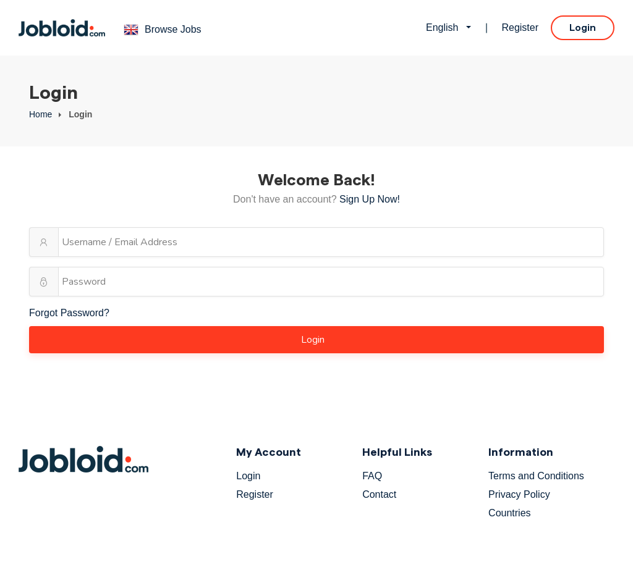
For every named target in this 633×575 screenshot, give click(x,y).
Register (519, 27)
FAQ (372, 476)
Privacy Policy (519, 494)
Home (40, 114)
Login (582, 28)
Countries (509, 513)
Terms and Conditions (536, 476)
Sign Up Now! (369, 199)
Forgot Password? (69, 313)
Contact (379, 494)
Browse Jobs (173, 29)
